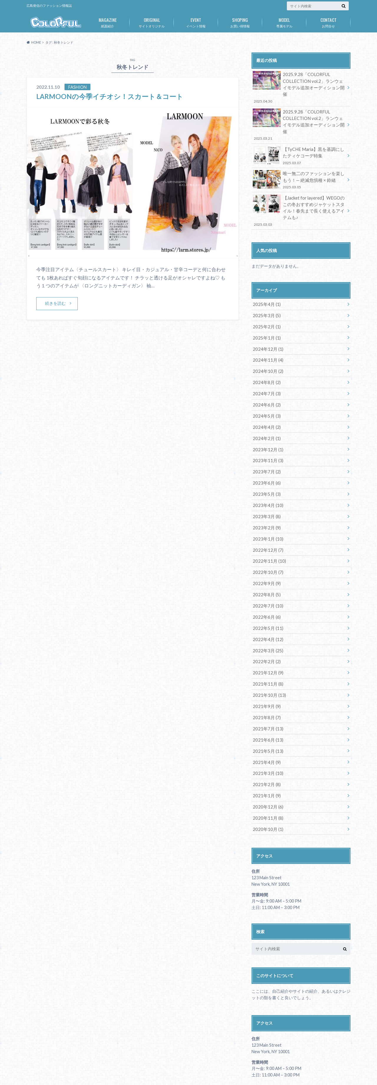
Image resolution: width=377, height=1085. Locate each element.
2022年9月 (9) (265, 559)
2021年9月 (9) (265, 679)
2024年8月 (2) (265, 363)
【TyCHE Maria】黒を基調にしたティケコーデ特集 (299, 140)
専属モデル (284, 21)
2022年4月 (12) (267, 614)
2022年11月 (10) (268, 538)
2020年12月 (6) (267, 778)
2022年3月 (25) (267, 625)
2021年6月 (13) (267, 712)
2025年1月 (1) (265, 319)
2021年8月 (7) (265, 690)
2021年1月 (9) (265, 767)
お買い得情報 (240, 21)
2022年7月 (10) (267, 581)
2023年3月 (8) (265, 494)
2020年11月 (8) (267, 788)
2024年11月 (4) (267, 341)
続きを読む (55, 303)
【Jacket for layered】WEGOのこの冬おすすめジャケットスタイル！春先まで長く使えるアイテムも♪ (299, 194)
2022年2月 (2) (265, 636)
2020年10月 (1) (267, 799)
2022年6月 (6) (265, 592)
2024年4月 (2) (265, 407)
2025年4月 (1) (265, 287)
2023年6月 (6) (265, 461)
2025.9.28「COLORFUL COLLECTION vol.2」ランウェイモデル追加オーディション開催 (299, 84)
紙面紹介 (107, 21)
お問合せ (328, 21)
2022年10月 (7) (267, 548)
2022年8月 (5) (265, 570)
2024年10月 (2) (267, 352)
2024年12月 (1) (267, 330)
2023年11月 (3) (267, 439)
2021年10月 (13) (268, 668)
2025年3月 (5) (265, 298)
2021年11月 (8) (267, 658)
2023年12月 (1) (267, 429)
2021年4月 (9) (265, 734)
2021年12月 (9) (267, 647)
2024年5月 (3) (265, 396)
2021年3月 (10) (267, 745)
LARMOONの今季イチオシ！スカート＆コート (112, 96)
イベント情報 (196, 21)
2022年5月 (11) (267, 603)
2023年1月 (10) (267, 516)
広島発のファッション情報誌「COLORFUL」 (278, 1070)
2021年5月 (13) (267, 723)
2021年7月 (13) (267, 701)
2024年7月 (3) (265, 374)
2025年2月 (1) (265, 309)
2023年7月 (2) (265, 450)
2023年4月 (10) (267, 483)
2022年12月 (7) (267, 527)
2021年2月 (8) (265, 756)
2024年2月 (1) (265, 418)
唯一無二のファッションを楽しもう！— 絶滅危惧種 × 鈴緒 (299, 164)
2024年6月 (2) (265, 385)
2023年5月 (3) (265, 472)
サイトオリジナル (152, 21)
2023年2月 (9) (265, 505)
